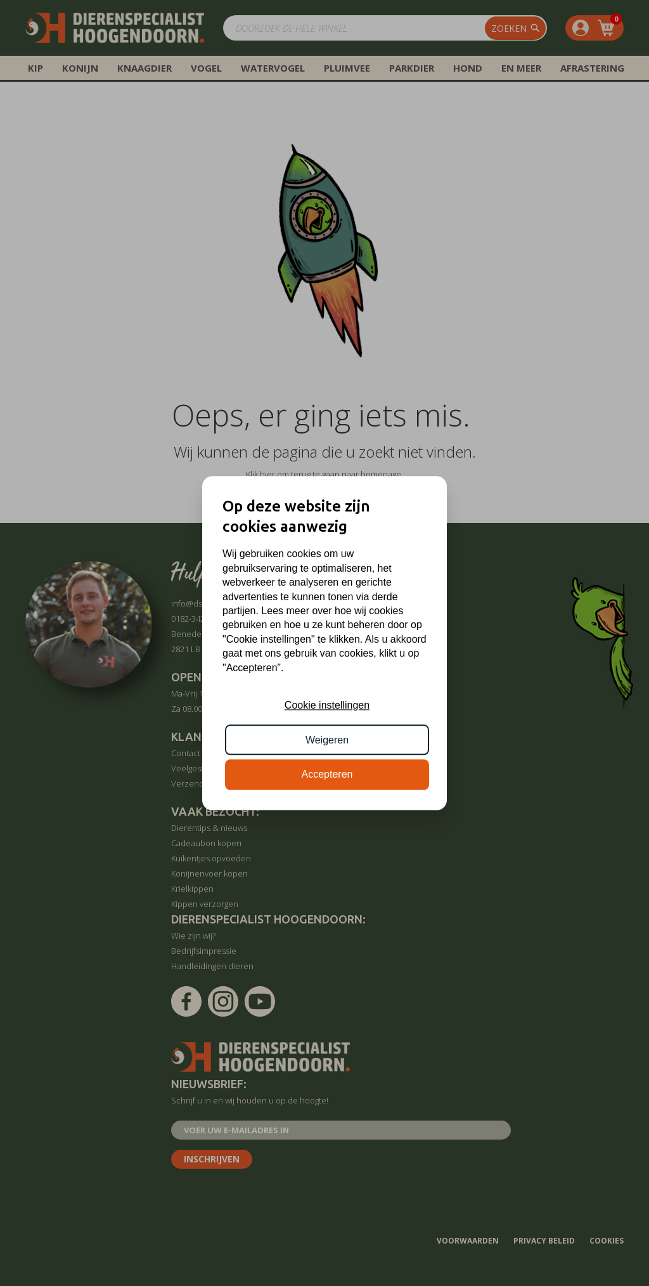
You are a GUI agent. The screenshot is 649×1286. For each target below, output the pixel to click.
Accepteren (327, 774)
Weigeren (327, 740)
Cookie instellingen (327, 705)
